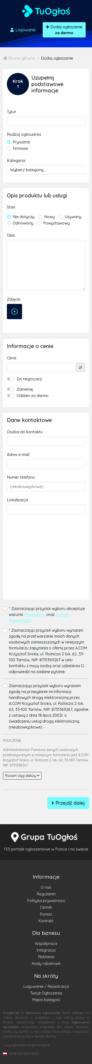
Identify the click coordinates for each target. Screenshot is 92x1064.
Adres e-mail (18, 454)
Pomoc (46, 914)
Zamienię (25, 389)
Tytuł (11, 111)
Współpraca (46, 943)
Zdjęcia (13, 299)
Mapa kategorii (46, 999)
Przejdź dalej (68, 803)
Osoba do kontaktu (25, 431)
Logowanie (23, 29)
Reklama (46, 956)
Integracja (46, 950)
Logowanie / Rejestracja (46, 986)
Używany (73, 216)
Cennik (46, 907)
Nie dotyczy (23, 216)
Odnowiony (23, 223)
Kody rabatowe (46, 963)
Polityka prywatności (46, 900)
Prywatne (21, 142)
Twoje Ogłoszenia (46, 993)
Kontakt (46, 920)
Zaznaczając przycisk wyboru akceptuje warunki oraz (47, 614)
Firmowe (20, 148)
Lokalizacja (17, 499)
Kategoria (16, 160)
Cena (11, 357)
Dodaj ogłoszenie (64, 29)
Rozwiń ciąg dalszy (22, 775)
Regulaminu (34, 614)
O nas (46, 887)
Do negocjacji (29, 378)
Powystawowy (56, 223)
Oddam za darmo (33, 395)
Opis (11, 235)
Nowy (49, 216)
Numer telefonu (21, 477)
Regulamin (46, 893)
